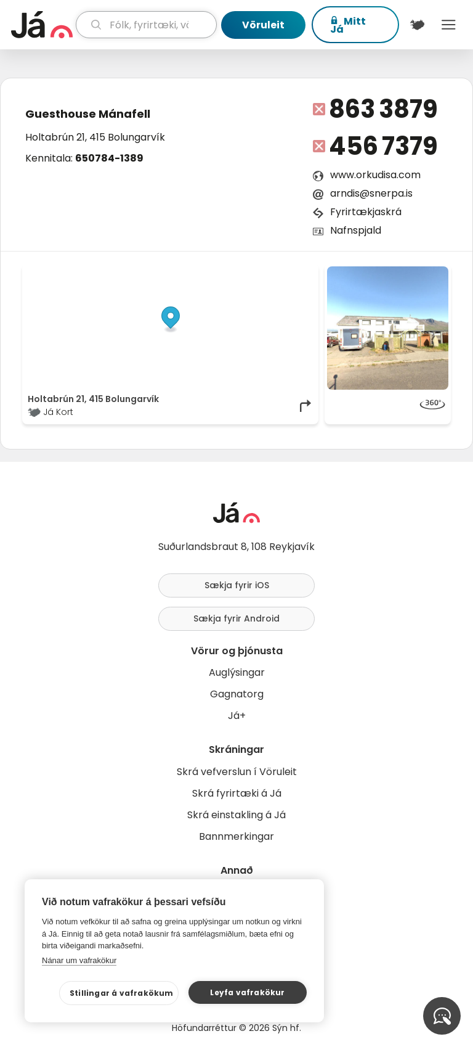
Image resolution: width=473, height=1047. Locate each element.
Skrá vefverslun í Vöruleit (237, 772)
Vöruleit (263, 25)
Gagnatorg (237, 694)
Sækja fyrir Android (236, 618)
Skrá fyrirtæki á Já (236, 793)
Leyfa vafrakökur (247, 992)
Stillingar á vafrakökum (122, 993)
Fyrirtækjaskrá (366, 212)
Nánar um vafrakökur (79, 960)
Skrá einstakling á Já (236, 815)
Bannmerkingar (236, 836)
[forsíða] (42, 24)
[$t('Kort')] (417, 24)
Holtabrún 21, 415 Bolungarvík (95, 137)
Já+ (237, 715)
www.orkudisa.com (375, 175)
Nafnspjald (355, 230)
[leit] (146, 25)
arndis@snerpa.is (371, 193)
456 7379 (383, 146)
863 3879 (383, 109)
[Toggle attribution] (302, 280)
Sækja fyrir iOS (236, 585)
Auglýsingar (237, 672)
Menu (448, 24)
